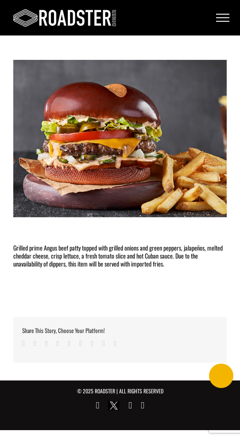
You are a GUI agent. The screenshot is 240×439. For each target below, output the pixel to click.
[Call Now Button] (221, 376)
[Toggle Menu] (222, 18)
